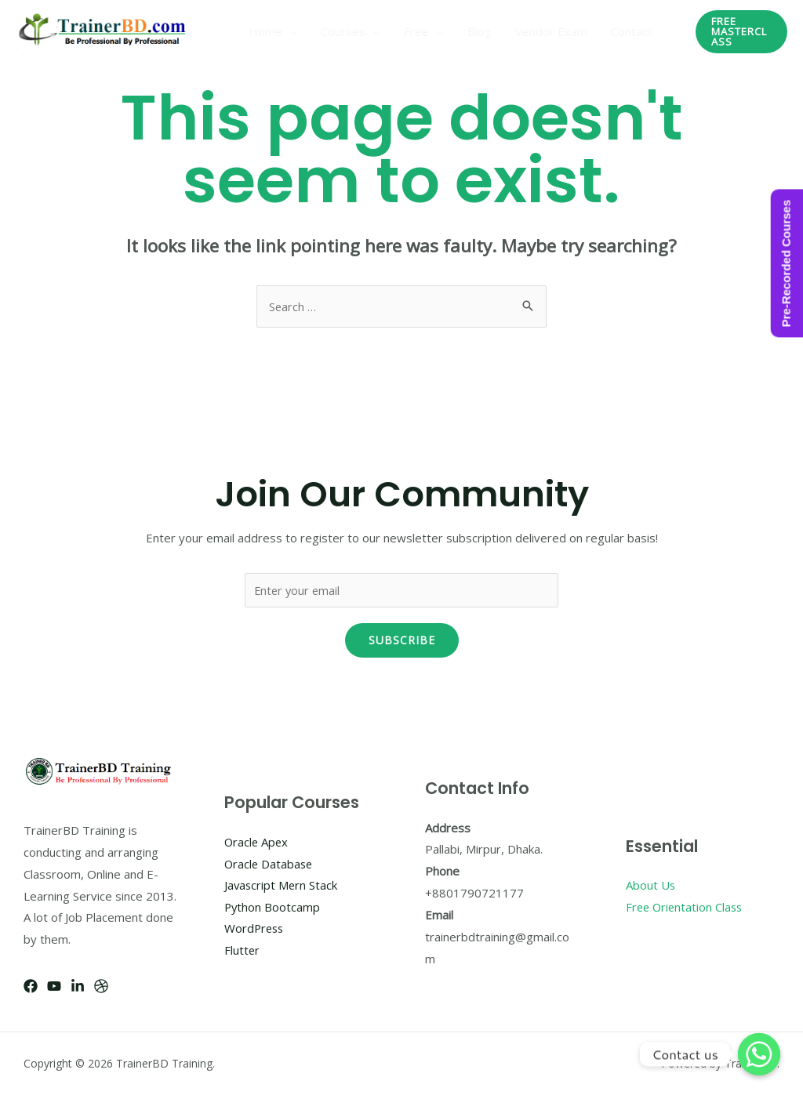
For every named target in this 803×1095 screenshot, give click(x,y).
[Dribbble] (101, 987)
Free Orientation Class (686, 908)
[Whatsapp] (759, 1054)
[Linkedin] (78, 987)
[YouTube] (54, 987)
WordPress (255, 929)
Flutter (242, 951)
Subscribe (402, 640)
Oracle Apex (257, 842)
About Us (651, 886)
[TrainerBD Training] (105, 30)
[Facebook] (31, 987)
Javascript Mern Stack (282, 886)
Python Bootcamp (273, 908)
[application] (289, 31)
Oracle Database (269, 864)
